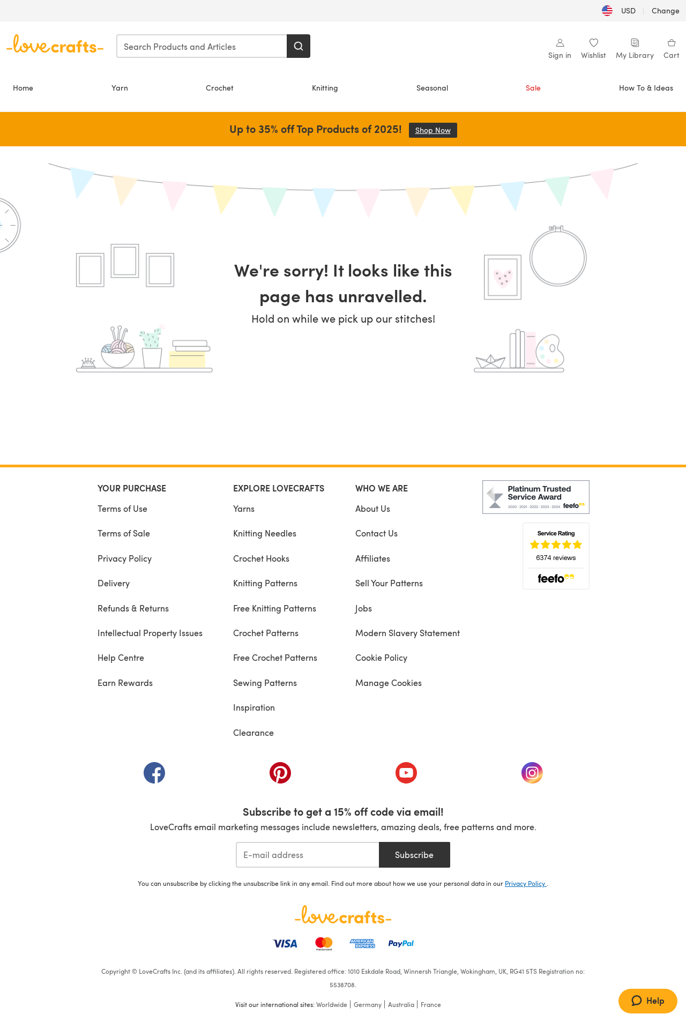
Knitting (325, 88)
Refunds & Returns (133, 608)
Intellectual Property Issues (150, 632)
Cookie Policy (381, 657)
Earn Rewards (125, 682)
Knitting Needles (264, 533)
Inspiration (254, 707)
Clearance (253, 732)
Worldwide (331, 1004)
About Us (372, 508)
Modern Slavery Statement (407, 632)
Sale (533, 88)
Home (23, 88)
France (431, 1004)
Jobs (363, 608)
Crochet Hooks (261, 558)
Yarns (244, 508)
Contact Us (376, 533)
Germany (368, 1004)
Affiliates (372, 558)
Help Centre (121, 657)
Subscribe (414, 854)
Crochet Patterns (266, 632)
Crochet (220, 88)
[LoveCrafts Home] (343, 914)
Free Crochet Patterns (275, 657)
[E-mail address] (307, 855)
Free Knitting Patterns (274, 608)
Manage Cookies (388, 682)
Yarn (119, 88)
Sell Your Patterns (389, 582)
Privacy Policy (125, 558)
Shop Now (436, 130)
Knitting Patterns (265, 582)
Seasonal (432, 88)
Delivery (114, 582)
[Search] (298, 46)
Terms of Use (122, 508)
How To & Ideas (646, 88)
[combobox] (202, 46)
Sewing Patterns (265, 682)
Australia (401, 1004)
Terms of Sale (124, 533)
